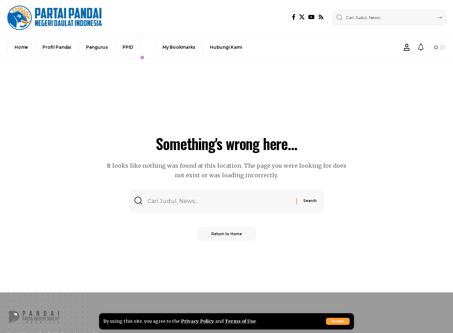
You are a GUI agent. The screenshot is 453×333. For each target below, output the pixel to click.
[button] (338, 321)
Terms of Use (240, 321)
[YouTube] (311, 17)
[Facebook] (293, 17)
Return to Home (226, 234)
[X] (301, 17)
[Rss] (321, 17)
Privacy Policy (197, 321)
